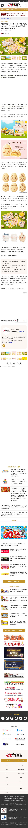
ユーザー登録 (20, 760)
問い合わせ (17, 796)
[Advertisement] (14, 416)
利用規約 (14, 798)
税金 (21, 777)
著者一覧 (6, 796)
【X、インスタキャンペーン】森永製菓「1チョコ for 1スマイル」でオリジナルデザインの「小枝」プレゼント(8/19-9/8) (14, 506)
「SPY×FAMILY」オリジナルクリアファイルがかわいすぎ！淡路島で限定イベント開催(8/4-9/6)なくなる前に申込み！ (14, 513)
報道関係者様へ (11, 796)
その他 (7, 792)
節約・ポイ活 (16, 9)
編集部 (14, 331)
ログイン (7, 760)
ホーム (7, 765)
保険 (7, 777)
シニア (21, 9)
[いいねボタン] (17, 320)
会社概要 (13, 800)
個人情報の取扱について (21, 798)
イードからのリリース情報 (20, 800)
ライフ (7, 784)
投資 (12, 9)
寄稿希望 (22, 796)
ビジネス (21, 781)
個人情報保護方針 (7, 800)
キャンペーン (21, 773)
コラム (21, 784)
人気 (2, 9)
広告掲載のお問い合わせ (7, 798)
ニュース (7, 9)
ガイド (7, 788)
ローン (7, 781)
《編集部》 (24, 292)
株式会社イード (11, 342)
